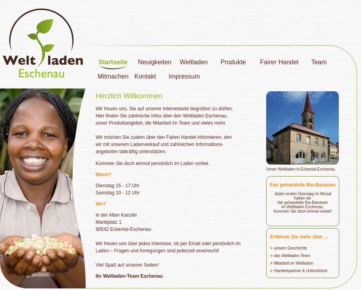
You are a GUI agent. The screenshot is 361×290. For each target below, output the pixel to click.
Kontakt (145, 76)
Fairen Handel (181, 137)
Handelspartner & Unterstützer (299, 271)
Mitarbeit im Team (171, 123)
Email (194, 243)
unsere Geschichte (288, 248)
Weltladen (194, 62)
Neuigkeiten (155, 62)
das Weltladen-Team (290, 256)
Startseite (113, 62)
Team (318, 62)
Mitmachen (113, 76)
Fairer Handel (279, 62)
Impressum (184, 76)
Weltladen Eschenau (205, 116)
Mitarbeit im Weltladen (291, 263)
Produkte (233, 62)
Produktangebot (125, 123)
